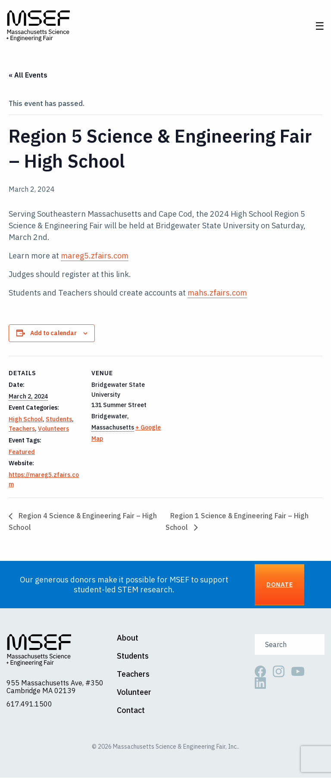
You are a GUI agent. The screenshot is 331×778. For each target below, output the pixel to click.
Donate (279, 585)
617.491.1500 (29, 704)
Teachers (22, 429)
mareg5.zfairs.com (94, 256)
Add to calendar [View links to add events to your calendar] (53, 333)
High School (26, 420)
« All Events (28, 75)
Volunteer (134, 693)
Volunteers (53, 429)
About (127, 639)
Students (59, 420)
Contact (131, 711)
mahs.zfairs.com (217, 293)
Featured (22, 452)
